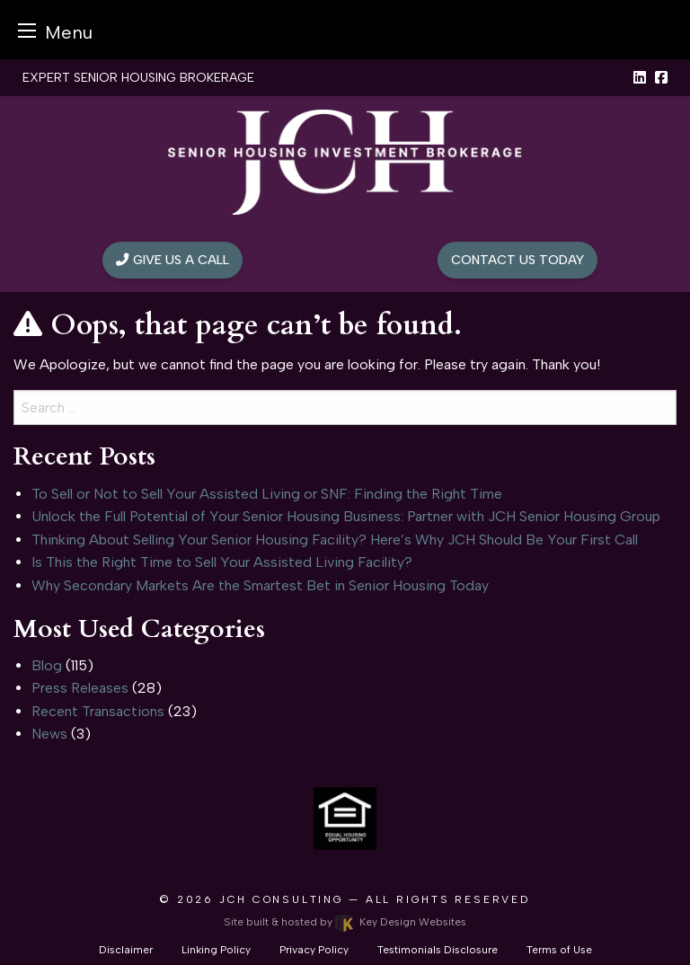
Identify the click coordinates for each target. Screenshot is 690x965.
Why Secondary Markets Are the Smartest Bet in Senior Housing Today (260, 585)
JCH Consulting (281, 899)
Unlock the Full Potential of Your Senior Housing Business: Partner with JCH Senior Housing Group (345, 516)
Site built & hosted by (344, 922)
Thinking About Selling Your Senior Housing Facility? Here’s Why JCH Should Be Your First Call (334, 539)
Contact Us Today (517, 260)
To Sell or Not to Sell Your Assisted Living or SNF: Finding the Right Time (266, 493)
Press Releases (79, 687)
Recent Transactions (97, 711)
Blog (46, 665)
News (49, 733)
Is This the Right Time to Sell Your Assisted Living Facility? (221, 562)
